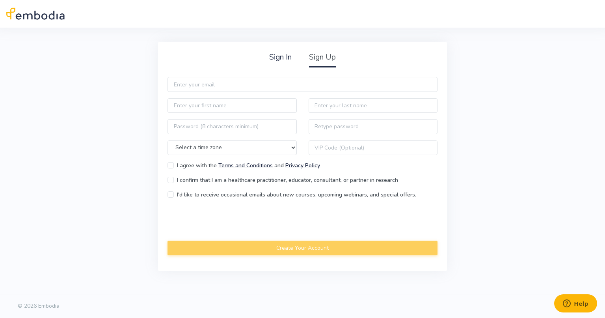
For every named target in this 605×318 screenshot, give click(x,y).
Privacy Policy (302, 165)
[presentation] (227, 220)
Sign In (280, 57)
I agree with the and (248, 165)
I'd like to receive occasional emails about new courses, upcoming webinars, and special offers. (296, 194)
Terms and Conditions (245, 165)
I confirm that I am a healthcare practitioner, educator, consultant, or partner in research (287, 180)
